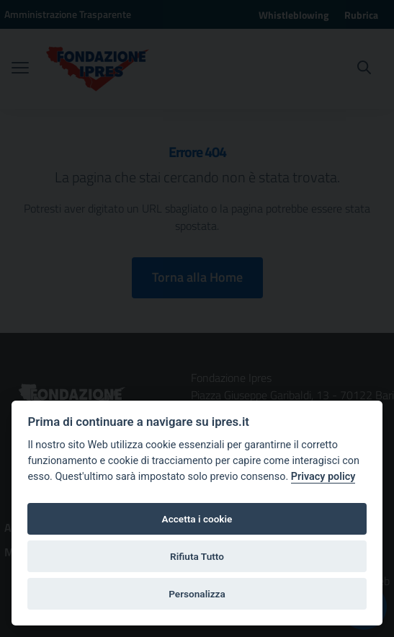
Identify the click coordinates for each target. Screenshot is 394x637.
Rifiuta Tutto (197, 556)
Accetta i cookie (197, 519)
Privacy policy (323, 477)
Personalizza (197, 594)
